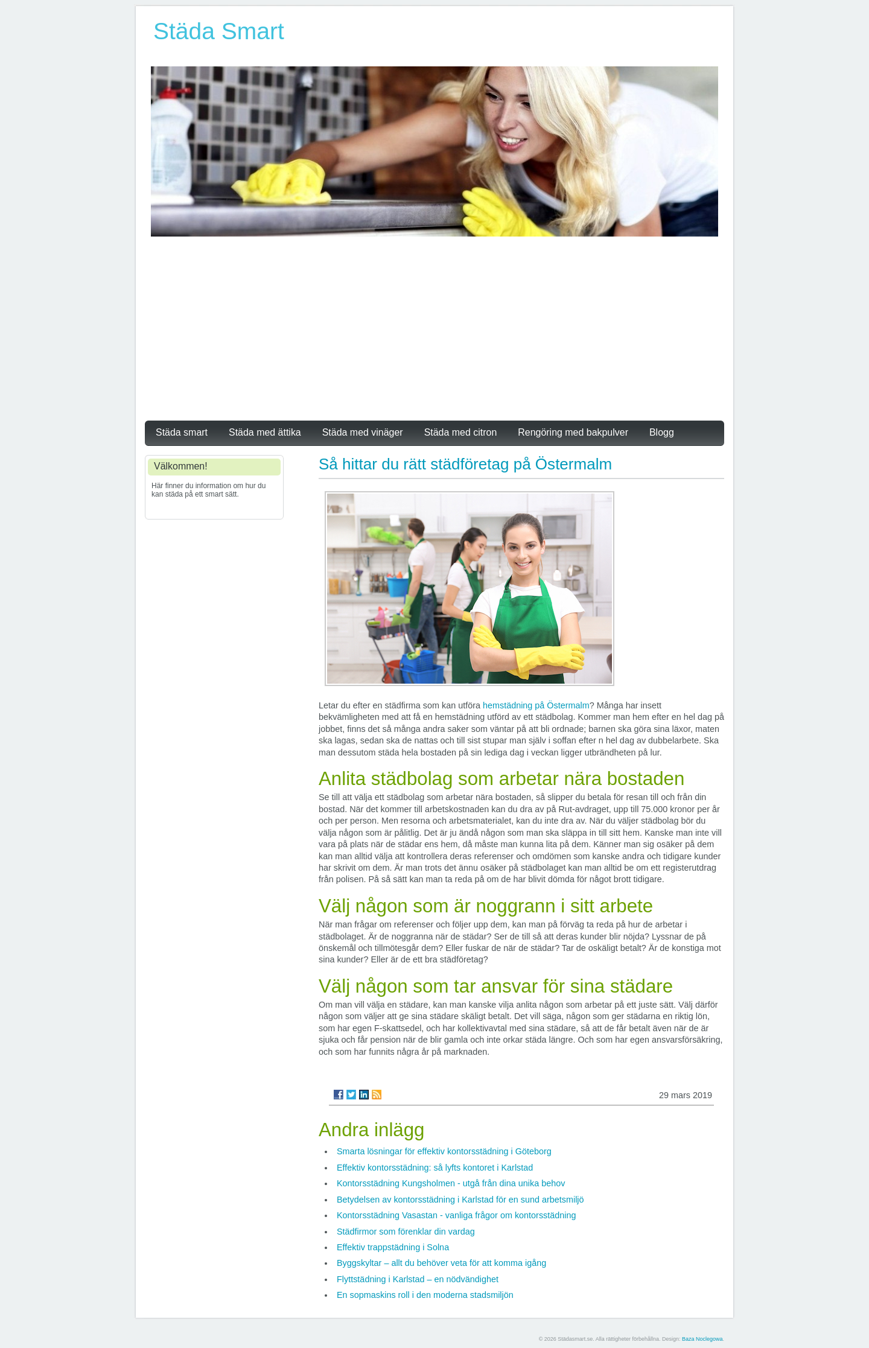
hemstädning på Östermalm (536, 705)
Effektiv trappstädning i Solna (393, 1247)
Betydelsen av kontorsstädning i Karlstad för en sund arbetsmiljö (460, 1199)
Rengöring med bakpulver (573, 432)
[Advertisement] (434, 327)
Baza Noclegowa (702, 1339)
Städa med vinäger (362, 432)
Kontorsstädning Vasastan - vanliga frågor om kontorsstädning (456, 1215)
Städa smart (182, 432)
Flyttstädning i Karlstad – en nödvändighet (417, 1279)
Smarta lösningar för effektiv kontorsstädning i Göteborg (444, 1151)
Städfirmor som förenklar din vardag (406, 1231)
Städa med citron (460, 432)
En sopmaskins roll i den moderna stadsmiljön (425, 1295)
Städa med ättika (265, 432)
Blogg (661, 432)
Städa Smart (218, 31)
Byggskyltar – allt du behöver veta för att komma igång (441, 1263)
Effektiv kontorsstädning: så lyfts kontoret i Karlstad (435, 1167)
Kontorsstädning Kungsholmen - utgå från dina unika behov (451, 1183)
